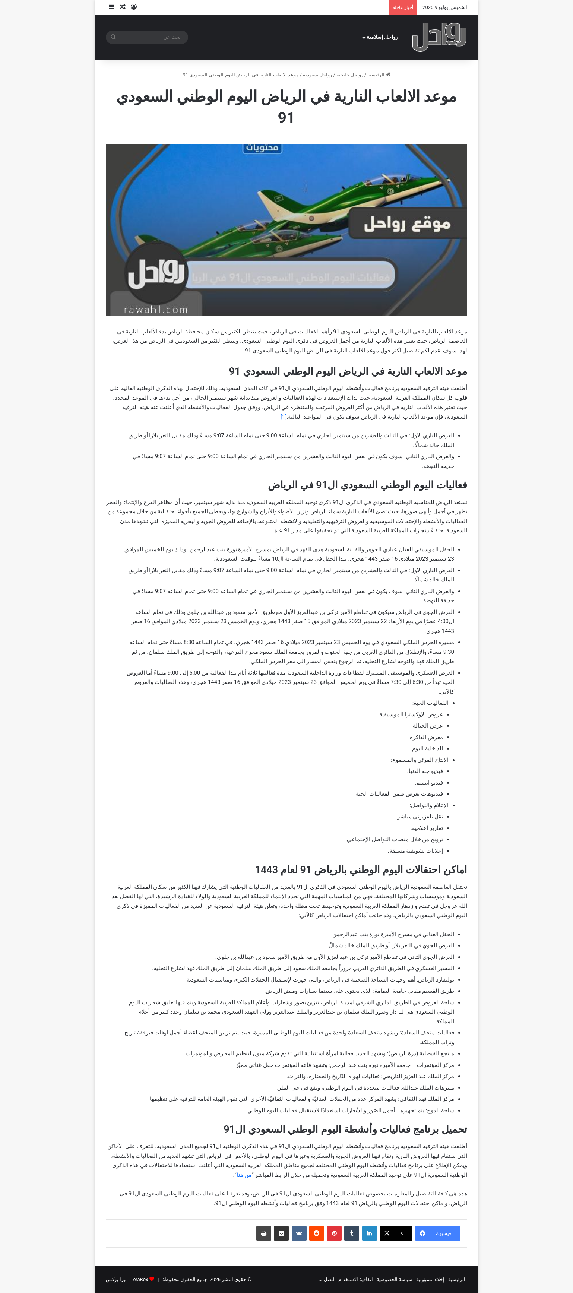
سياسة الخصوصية (394, 1279)
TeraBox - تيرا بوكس (127, 1279)
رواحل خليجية (349, 74)
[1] (283, 416)
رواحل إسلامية (383, 37)
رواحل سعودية (317, 74)
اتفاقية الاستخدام (355, 1279)
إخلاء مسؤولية (430, 1279)
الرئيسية (378, 74)
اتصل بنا (326, 1279)
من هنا (244, 1175)
